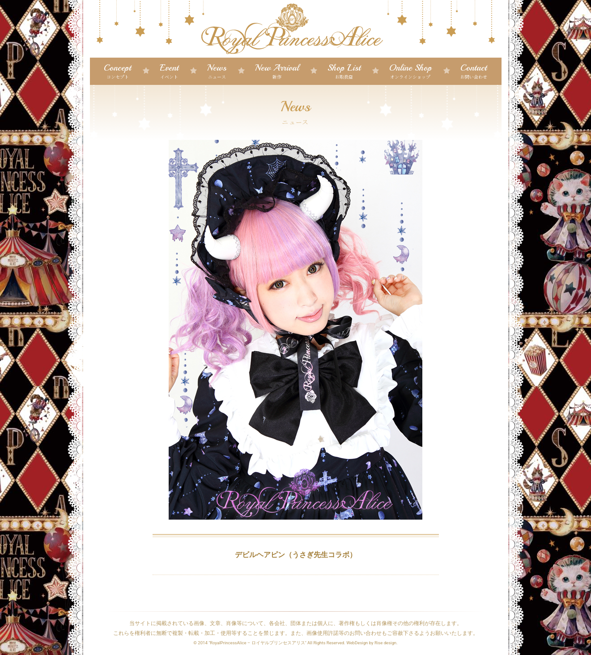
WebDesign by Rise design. (372, 642)
